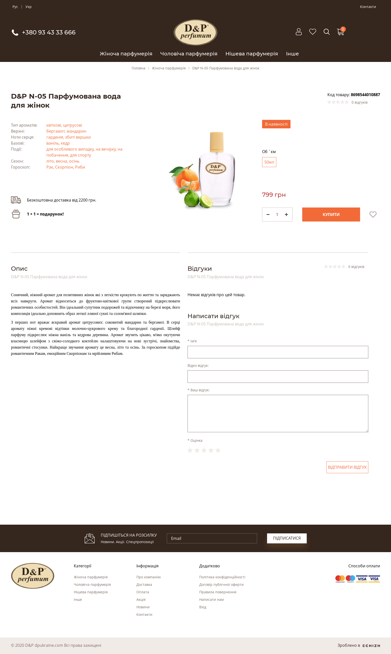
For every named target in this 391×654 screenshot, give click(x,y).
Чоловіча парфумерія (188, 54)
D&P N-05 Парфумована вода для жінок (225, 68)
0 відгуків (360, 102)
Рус (15, 6)
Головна (138, 68)
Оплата (142, 592)
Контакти (368, 6)
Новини (143, 607)
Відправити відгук (347, 467)
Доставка (144, 584)
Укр (28, 6)
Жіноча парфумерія (126, 54)
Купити (331, 214)
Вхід (202, 607)
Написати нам (211, 599)
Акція (141, 599)
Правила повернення (217, 592)
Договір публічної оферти (221, 584)
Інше (292, 54)
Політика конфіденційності (222, 577)
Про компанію (148, 577)
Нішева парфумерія (251, 54)
